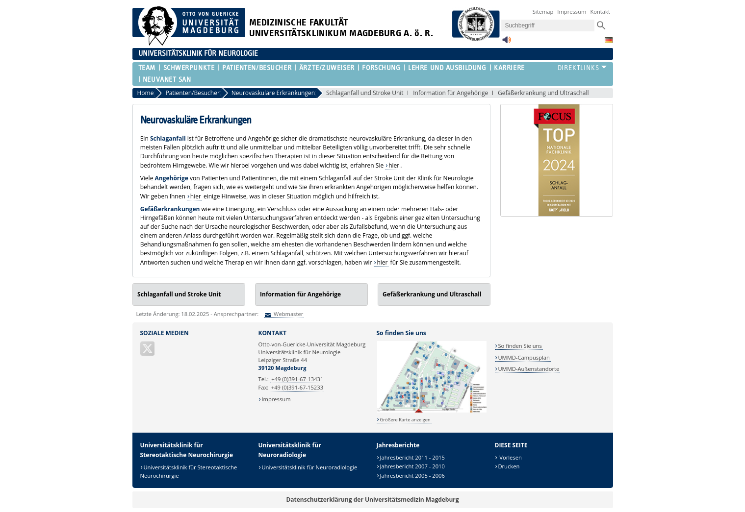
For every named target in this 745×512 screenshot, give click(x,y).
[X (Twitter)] (148, 352)
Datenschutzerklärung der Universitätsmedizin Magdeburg (372, 499)
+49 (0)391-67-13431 (297, 379)
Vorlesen (509, 457)
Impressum (571, 11)
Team (146, 68)
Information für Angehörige (450, 93)
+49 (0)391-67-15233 (297, 387)
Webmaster (287, 313)
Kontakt (600, 11)
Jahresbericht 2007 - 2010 (412, 466)
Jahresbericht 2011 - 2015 (412, 457)
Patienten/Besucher (256, 68)
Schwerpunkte (189, 68)
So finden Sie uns (519, 345)
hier (393, 165)
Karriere (509, 68)
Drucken (508, 466)
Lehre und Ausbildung (447, 68)
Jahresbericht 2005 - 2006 (412, 475)
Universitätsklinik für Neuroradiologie (309, 467)
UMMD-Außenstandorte (528, 368)
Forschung (381, 68)
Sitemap (543, 11)
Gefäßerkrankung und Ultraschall (543, 93)
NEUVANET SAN (167, 79)
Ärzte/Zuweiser (327, 68)
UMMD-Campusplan (523, 357)
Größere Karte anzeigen (405, 419)
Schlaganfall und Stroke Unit (365, 93)
